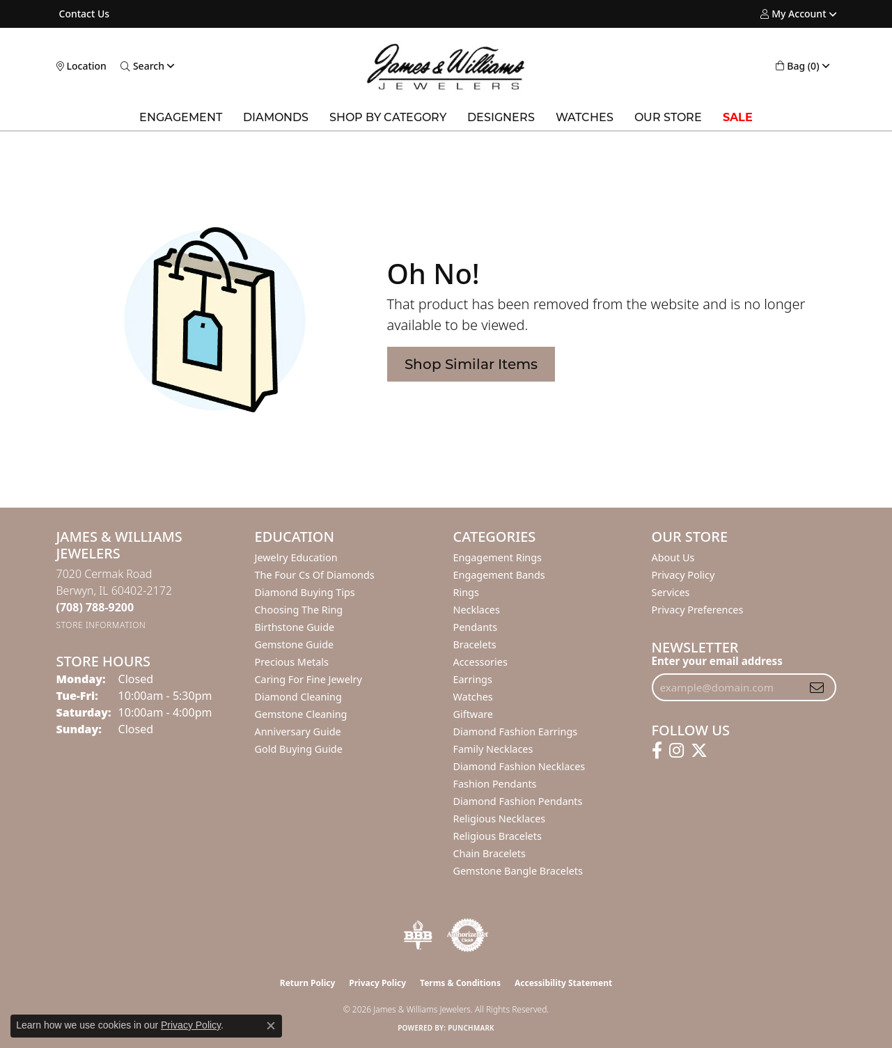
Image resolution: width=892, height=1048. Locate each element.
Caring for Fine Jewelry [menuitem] (308, 679)
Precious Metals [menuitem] (292, 661)
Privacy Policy (683, 574)
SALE (738, 117)
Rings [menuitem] (466, 592)
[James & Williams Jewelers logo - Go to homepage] (446, 66)
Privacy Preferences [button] (698, 609)
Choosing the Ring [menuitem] (299, 609)
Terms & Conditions (460, 983)
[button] (793, 14)
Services (671, 592)
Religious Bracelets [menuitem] (497, 836)
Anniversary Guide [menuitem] (298, 731)
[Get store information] (101, 625)
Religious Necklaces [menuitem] (499, 818)
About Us (673, 557)
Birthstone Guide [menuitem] (295, 627)
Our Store (668, 117)
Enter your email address (717, 661)
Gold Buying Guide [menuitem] (299, 749)
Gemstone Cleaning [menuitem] (301, 714)
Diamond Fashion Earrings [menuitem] (515, 731)
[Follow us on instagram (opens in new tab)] (676, 750)
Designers (501, 117)
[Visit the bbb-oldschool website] (417, 935)
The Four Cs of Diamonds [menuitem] (315, 574)
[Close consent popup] (271, 1026)
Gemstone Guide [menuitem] (294, 644)
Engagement (180, 117)
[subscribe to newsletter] (817, 687)
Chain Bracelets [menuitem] (489, 853)
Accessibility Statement (563, 983)
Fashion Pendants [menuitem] (495, 783)
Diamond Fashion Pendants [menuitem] (518, 801)
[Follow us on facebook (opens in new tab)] (657, 750)
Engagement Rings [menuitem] (497, 557)
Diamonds (275, 117)
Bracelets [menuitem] (474, 644)
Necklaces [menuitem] (476, 609)
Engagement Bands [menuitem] (499, 574)
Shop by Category (387, 117)
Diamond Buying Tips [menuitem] (305, 592)
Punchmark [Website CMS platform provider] (471, 1028)
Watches (584, 117)
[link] (83, 14)
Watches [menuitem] (473, 696)
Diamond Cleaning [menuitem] (298, 696)
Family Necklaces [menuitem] (493, 749)
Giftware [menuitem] (473, 714)
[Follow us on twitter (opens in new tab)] (699, 750)
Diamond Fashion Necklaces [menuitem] (519, 766)
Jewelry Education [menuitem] (296, 557)
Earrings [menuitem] (472, 679)
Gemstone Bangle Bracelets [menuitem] (518, 870)
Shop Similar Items (471, 364)
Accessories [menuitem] (480, 661)
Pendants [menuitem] (475, 627)
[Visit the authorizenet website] (468, 935)
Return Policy (308, 983)
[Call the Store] (95, 607)
